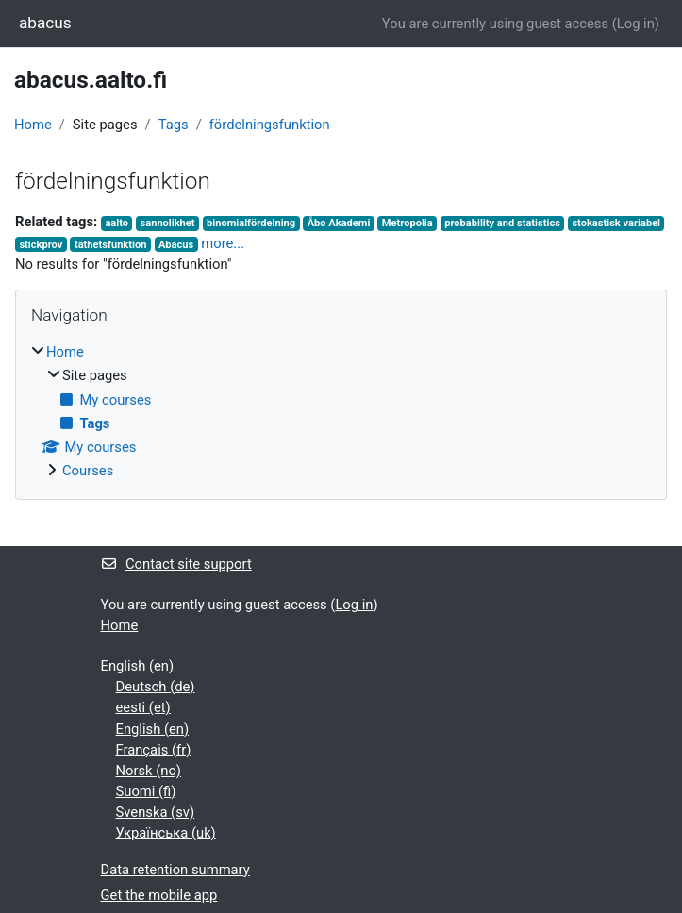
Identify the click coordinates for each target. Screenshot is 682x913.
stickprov (40, 245)
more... (222, 243)
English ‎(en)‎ (138, 665)
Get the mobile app (159, 895)
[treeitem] (341, 411)
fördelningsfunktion (269, 124)
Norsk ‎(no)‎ (149, 770)
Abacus (175, 245)
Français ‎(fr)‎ (153, 749)
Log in (636, 23)
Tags (173, 124)
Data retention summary (175, 869)
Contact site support (176, 564)
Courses (87, 470)
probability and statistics (502, 223)
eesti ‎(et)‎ (143, 707)
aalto (116, 223)
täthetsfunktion (111, 245)
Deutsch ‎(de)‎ (155, 686)
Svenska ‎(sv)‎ (155, 812)
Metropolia (407, 223)
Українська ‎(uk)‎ (166, 832)
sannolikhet (168, 223)
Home (33, 124)
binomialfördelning (251, 223)
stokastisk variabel (616, 223)
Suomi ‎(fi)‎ (146, 791)
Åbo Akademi (339, 223)
